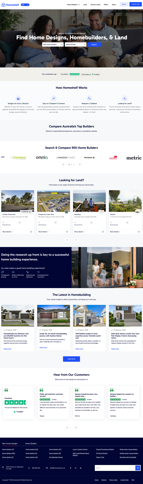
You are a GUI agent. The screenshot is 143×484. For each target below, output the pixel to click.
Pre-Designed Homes (56, 457)
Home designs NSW (8, 453)
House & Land (95, 5)
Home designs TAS (32, 457)
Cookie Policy (125, 480)
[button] (69, 165)
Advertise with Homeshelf (128, 457)
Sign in (124, 4)
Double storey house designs (129, 453)
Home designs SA (31, 453)
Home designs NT (8, 457)
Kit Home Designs (101, 453)
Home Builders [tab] (31, 443)
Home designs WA (55, 453)
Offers (106, 5)
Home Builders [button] (73, 5)
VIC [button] (25, 5)
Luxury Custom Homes (80, 449)
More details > (7, 232)
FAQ (133, 480)
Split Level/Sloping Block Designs (81, 454)
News (114, 5)
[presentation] (63, 164)
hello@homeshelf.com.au (57, 468)
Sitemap (103, 480)
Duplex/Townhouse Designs (105, 449)
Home (96, 480)
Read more (7, 349)
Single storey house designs (128, 449)
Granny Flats (100, 457)
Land (85, 5)
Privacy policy (113, 480)
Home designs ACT (55, 449)
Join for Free (136, 4)
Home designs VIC (8, 449)
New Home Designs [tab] (9, 443)
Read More (71, 359)
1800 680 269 (36, 468)
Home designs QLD (32, 449)
